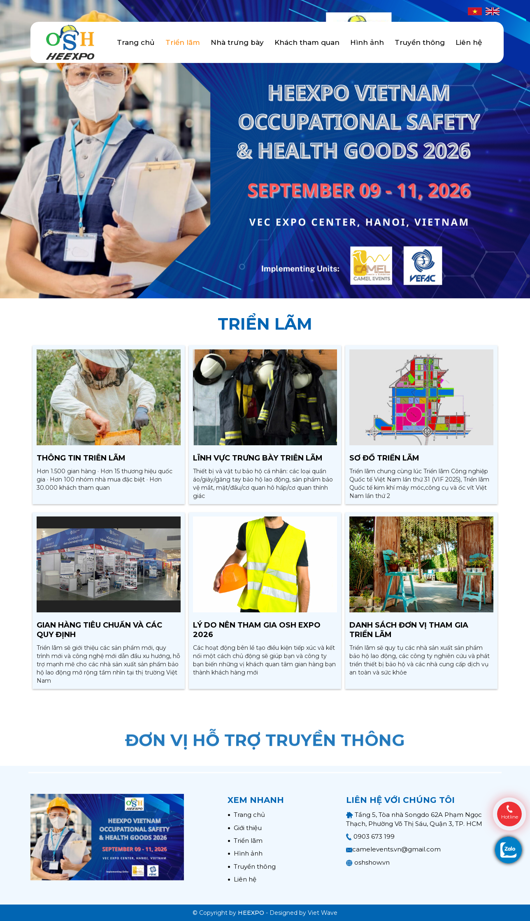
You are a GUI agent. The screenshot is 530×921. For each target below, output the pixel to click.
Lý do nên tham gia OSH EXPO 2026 (257, 630)
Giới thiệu (245, 828)
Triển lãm (182, 42)
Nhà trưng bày (237, 42)
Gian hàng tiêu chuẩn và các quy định (99, 630)
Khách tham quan (306, 42)
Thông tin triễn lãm (81, 458)
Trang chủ (136, 42)
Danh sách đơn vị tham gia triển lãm (408, 630)
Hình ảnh (367, 42)
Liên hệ (469, 42)
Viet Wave (322, 912)
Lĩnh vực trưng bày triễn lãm (258, 458)
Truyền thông (420, 42)
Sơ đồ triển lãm (384, 458)
